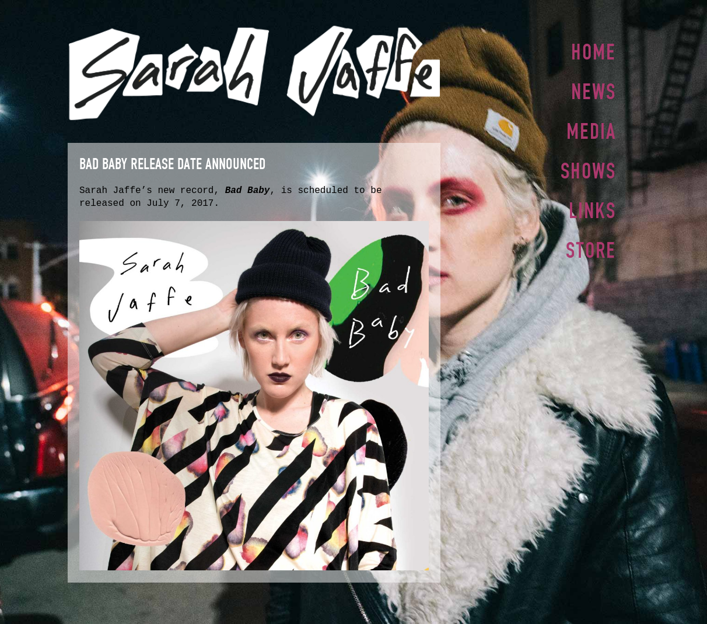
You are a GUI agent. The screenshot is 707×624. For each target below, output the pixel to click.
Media (591, 129)
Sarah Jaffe (254, 72)
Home (593, 52)
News (593, 90)
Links (592, 206)
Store (591, 244)
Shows (588, 167)
